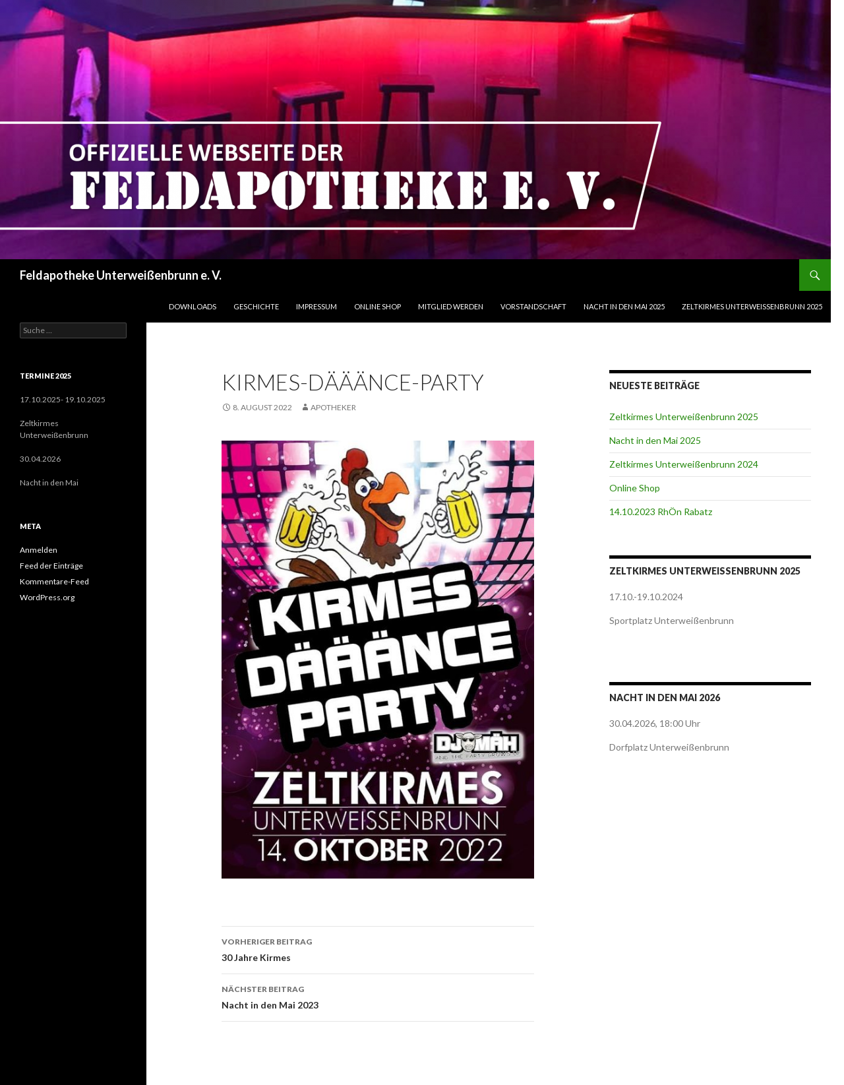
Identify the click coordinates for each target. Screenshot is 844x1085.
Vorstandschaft (533, 306)
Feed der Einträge (51, 566)
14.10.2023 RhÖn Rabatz (660, 511)
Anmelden (38, 550)
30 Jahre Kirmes (378, 948)
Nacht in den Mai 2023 (378, 995)
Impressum (316, 306)
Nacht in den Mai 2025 (624, 306)
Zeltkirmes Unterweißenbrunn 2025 (752, 306)
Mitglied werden (450, 306)
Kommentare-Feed (54, 581)
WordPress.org (47, 597)
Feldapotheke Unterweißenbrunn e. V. (121, 275)
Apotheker (333, 407)
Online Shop (377, 306)
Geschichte (256, 306)
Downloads (192, 306)
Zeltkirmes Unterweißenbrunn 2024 (683, 464)
